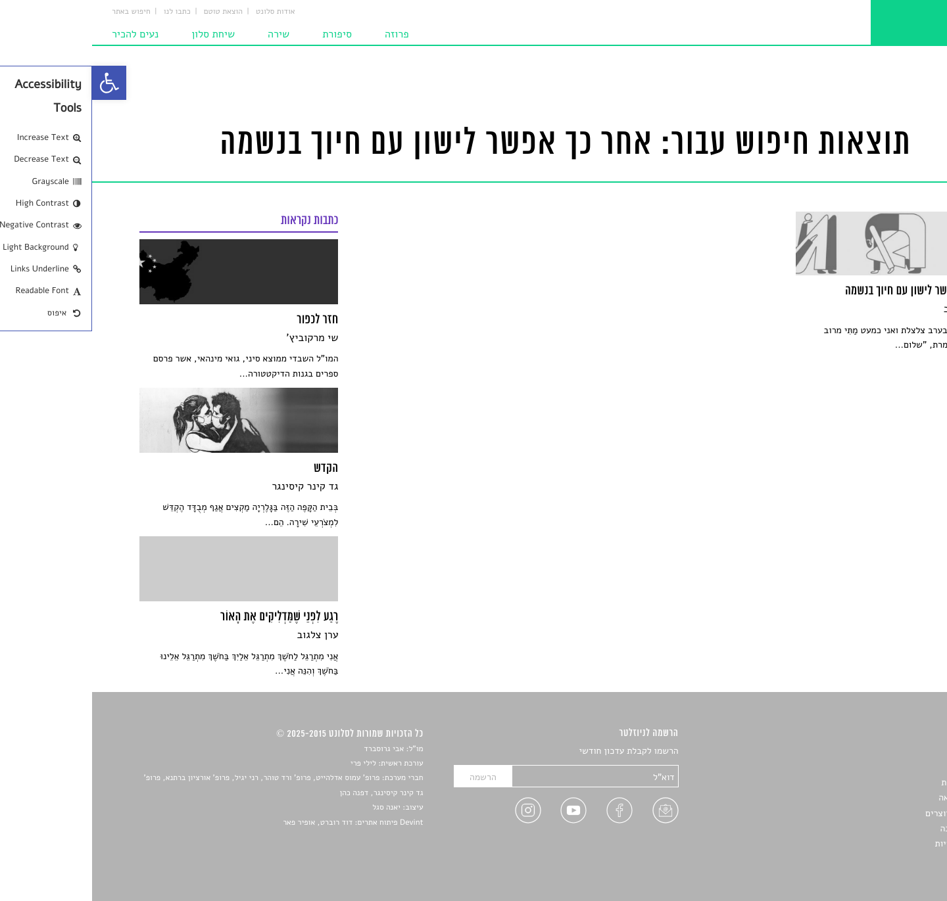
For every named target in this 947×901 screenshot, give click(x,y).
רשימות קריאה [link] (873, 797)
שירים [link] (888, 766)
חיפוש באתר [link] (39, 12)
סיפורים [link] (885, 751)
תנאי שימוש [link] (878, 859)
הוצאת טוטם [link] (131, 12)
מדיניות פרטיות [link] (871, 843)
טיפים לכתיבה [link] (874, 828)
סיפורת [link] (245, 34)
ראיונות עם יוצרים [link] (866, 813)
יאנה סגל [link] (294, 807)
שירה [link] (186, 34)
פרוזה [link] (305, 34)
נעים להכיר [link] (43, 34)
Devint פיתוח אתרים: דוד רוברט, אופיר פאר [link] (261, 823)
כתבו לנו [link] (85, 12)
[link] (17, 83)
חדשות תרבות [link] (874, 782)
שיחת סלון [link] (121, 34)
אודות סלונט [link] (183, 12)
